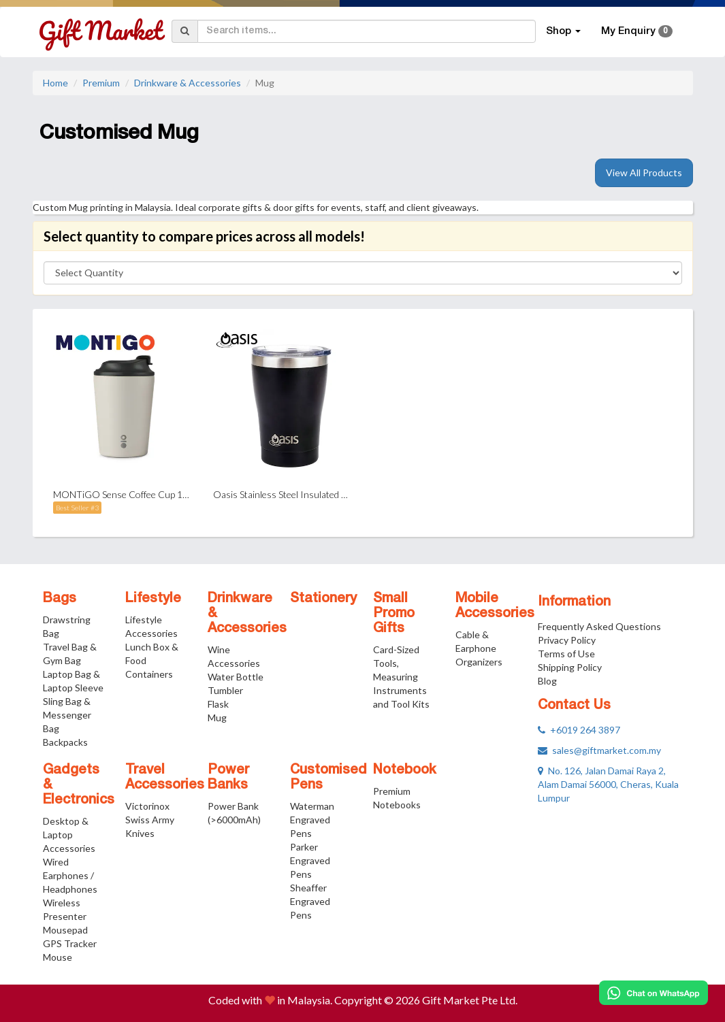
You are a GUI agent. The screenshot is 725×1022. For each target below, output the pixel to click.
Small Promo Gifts (394, 614)
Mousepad (65, 930)
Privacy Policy (567, 640)
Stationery (323, 599)
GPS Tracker (70, 943)
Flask (218, 704)
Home (55, 82)
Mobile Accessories (494, 606)
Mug (217, 717)
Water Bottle (235, 676)
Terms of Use (566, 653)
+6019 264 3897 (579, 730)
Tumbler (225, 690)
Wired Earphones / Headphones (70, 875)
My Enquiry (637, 31)
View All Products (644, 172)
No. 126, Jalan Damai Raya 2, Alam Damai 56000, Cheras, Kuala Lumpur (608, 784)
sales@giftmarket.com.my (599, 750)
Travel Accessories (164, 777)
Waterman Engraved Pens (312, 819)
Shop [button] (563, 31)
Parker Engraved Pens (310, 860)
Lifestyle (153, 599)
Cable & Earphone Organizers (478, 648)
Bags (59, 599)
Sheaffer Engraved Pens (310, 901)
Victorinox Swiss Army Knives (149, 819)
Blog (547, 681)
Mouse (57, 957)
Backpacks (65, 742)
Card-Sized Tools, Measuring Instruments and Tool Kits (401, 677)
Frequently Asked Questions (599, 626)
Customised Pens (328, 777)
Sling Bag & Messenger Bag (67, 714)
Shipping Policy (570, 667)
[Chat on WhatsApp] (653, 992)
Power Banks (228, 777)
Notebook (404, 770)
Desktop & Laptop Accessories (69, 834)
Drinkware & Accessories (187, 82)
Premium (101, 82)
